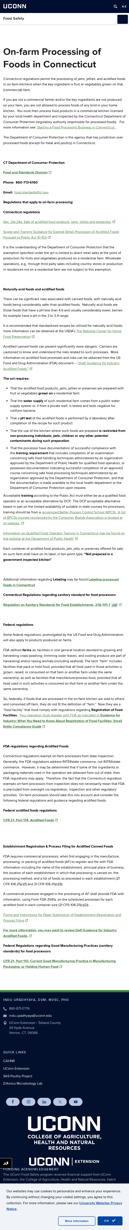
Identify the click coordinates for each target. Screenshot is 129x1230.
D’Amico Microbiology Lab (22, 1083)
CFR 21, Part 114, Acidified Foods (30, 820)
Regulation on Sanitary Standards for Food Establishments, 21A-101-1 (62, 605)
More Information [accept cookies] (77, 1221)
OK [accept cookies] (110, 1221)
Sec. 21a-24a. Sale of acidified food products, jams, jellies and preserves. (59, 222)
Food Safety (13, 18)
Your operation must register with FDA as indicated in (62, 721)
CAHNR (9, 1061)
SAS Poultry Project (17, 1076)
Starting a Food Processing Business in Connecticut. (76, 127)
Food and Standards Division (27, 172)
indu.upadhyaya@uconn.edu (30, 1016)
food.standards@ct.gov (31, 192)
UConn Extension (16, 1068)
